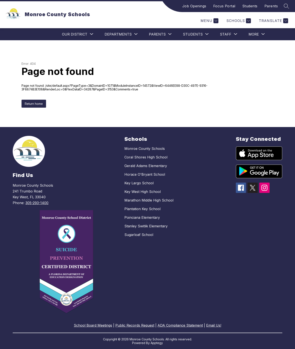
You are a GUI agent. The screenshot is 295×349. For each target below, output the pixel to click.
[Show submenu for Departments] (118, 34)
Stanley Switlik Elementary (146, 226)
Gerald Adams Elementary (145, 166)
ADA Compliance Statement (180, 325)
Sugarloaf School (138, 235)
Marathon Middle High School (148, 200)
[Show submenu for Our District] (74, 34)
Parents (271, 6)
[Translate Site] (273, 20)
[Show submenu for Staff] (225, 34)
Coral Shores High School (145, 157)
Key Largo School (139, 183)
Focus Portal (224, 6)
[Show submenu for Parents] (157, 34)
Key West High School (142, 191)
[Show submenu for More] (254, 34)
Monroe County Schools (144, 148)
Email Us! (213, 325)
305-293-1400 (36, 203)
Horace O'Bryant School (144, 174)
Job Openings (194, 6)
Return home (34, 103)
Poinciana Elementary (142, 217)
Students (250, 6)
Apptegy (157, 343)
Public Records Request (134, 325)
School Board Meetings (93, 325)
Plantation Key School (142, 209)
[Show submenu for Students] (193, 34)
